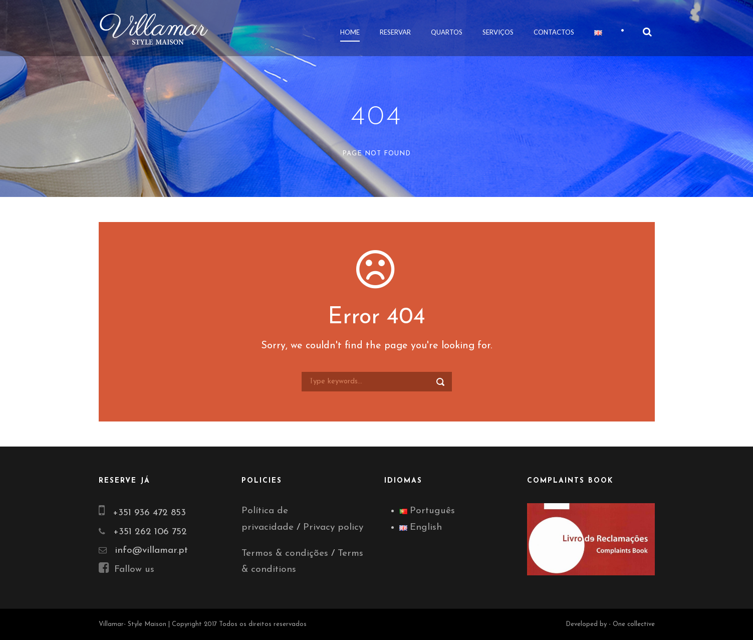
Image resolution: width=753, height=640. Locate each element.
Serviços (498, 32)
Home (350, 32)
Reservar (395, 32)
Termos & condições (284, 553)
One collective (634, 624)
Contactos (554, 32)
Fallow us (126, 569)
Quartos (446, 32)
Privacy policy (333, 527)
